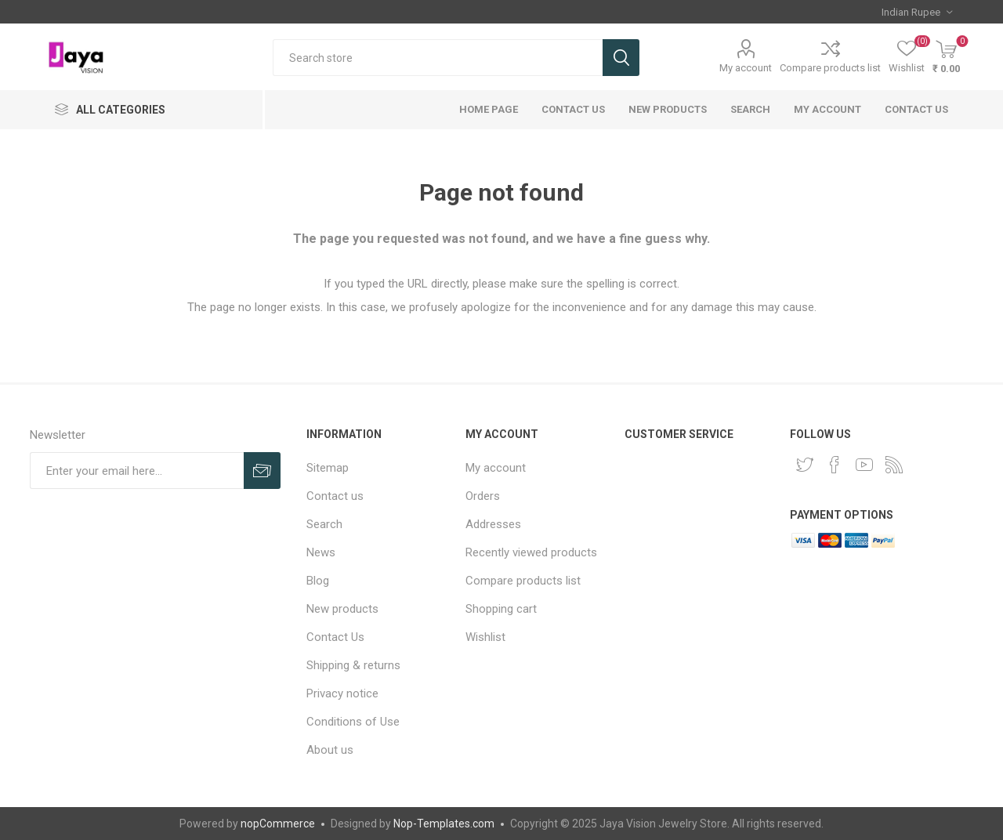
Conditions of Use (353, 722)
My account (745, 68)
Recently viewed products (531, 552)
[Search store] (438, 57)
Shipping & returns (353, 665)
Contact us (916, 109)
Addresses (493, 524)
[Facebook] (834, 464)
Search (621, 57)
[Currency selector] (917, 12)
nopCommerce (278, 823)
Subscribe (262, 470)
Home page (488, 109)
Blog (317, 581)
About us (329, 750)
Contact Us (573, 109)
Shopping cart (501, 609)
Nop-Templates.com (443, 823)
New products (667, 109)
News (320, 552)
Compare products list (830, 68)
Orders (482, 496)
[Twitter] (804, 464)
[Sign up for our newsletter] (137, 470)
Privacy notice (342, 693)
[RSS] (894, 464)
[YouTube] (864, 464)
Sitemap (327, 468)
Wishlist (485, 637)
